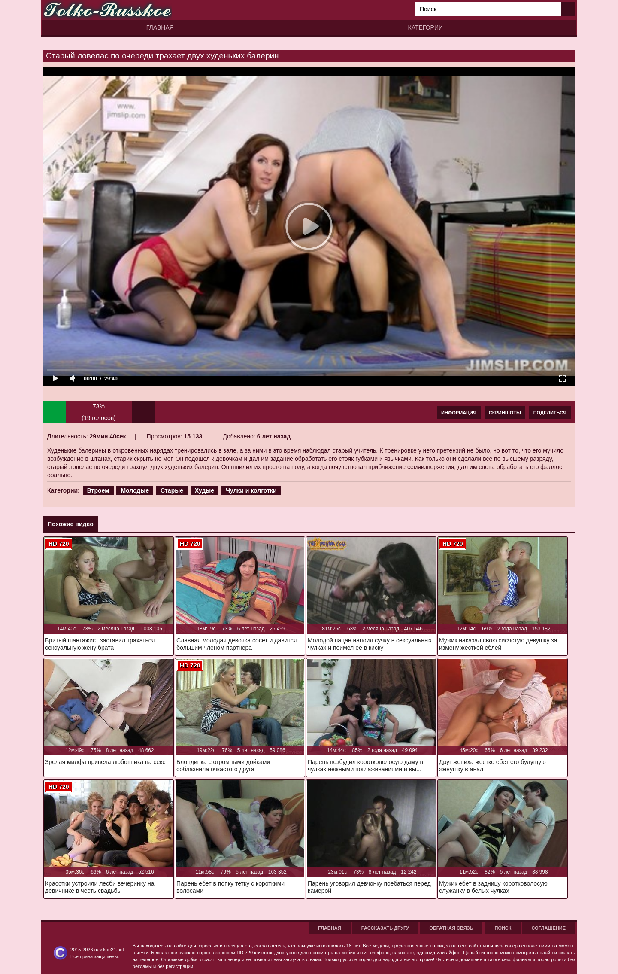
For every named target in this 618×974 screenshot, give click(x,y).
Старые (172, 490)
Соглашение (549, 928)
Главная (160, 27)
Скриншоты (505, 412)
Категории (425, 27)
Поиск (502, 928)
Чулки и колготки (251, 490)
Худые (204, 490)
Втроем (98, 490)
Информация (458, 412)
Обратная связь (451, 928)
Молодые (135, 490)
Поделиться (549, 412)
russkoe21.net (109, 949)
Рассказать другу (385, 928)
